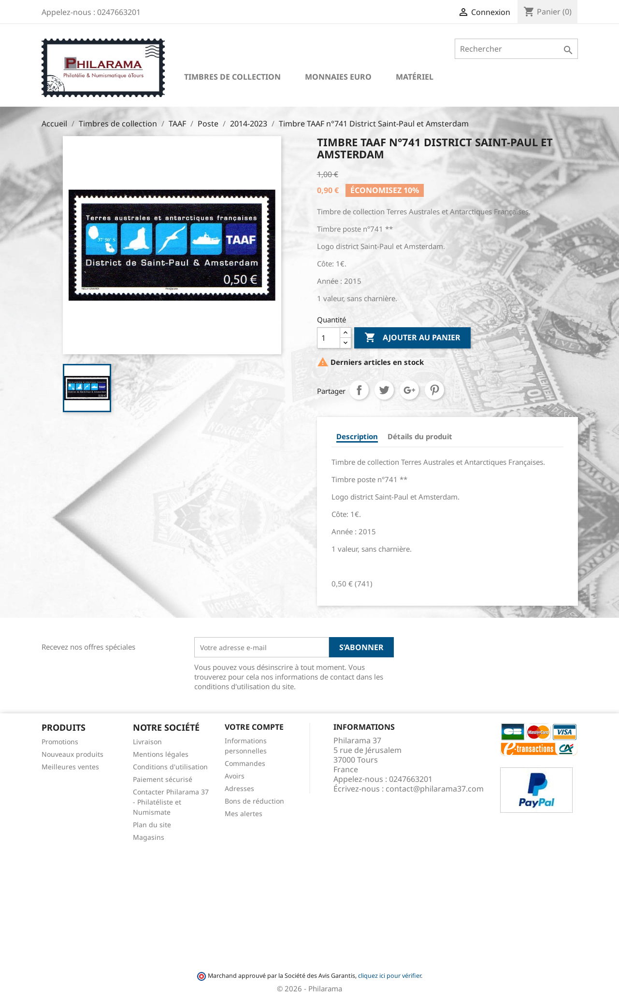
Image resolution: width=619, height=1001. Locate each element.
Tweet (384, 390)
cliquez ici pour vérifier (389, 976)
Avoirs (235, 775)
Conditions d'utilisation (170, 766)
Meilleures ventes (70, 766)
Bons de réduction (254, 801)
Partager (359, 390)
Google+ (409, 390)
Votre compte (254, 727)
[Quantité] (328, 337)
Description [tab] (357, 436)
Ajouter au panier (412, 338)
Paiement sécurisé (162, 779)
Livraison (147, 741)
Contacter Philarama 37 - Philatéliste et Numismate (171, 802)
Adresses (239, 788)
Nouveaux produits (72, 754)
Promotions (60, 741)
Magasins (148, 837)
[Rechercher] (516, 49)
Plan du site (152, 824)
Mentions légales (160, 754)
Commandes (245, 763)
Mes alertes (243, 813)
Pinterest (434, 390)
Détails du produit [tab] (420, 436)
